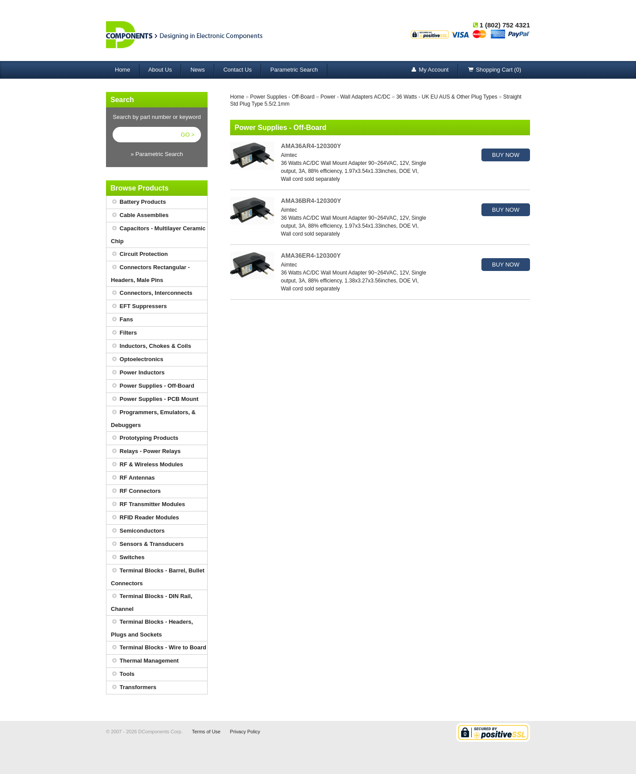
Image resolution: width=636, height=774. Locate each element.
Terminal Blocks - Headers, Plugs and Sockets (152, 627)
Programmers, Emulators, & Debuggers (153, 417)
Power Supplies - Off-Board (152, 386)
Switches (127, 557)
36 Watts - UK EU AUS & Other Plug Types (446, 97)
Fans (122, 319)
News (197, 69)
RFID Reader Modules (145, 517)
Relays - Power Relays (146, 451)
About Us (160, 69)
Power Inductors (138, 372)
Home (122, 69)
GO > (187, 134)
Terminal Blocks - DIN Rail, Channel (151, 601)
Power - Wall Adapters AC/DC (355, 97)
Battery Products (138, 202)
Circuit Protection (139, 254)
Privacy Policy (245, 731)
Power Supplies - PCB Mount (154, 399)
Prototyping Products (144, 438)
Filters (124, 333)
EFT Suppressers (139, 306)
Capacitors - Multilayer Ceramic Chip (158, 233)
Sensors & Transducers (147, 544)
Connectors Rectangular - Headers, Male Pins (150, 272)
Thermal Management (145, 661)
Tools (123, 674)
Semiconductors (138, 531)
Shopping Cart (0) (494, 70)
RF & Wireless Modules (147, 464)
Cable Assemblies (140, 215)
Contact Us (237, 69)
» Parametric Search (157, 154)
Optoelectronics (137, 359)
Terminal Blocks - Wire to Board (158, 647)
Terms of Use (206, 731)
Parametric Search (294, 69)
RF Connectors (136, 491)
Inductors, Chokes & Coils (151, 346)
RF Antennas (133, 478)
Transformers (133, 687)
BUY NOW (505, 155)
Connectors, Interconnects (152, 293)
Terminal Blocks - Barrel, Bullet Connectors (157, 575)
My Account (429, 70)
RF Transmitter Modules (148, 504)
